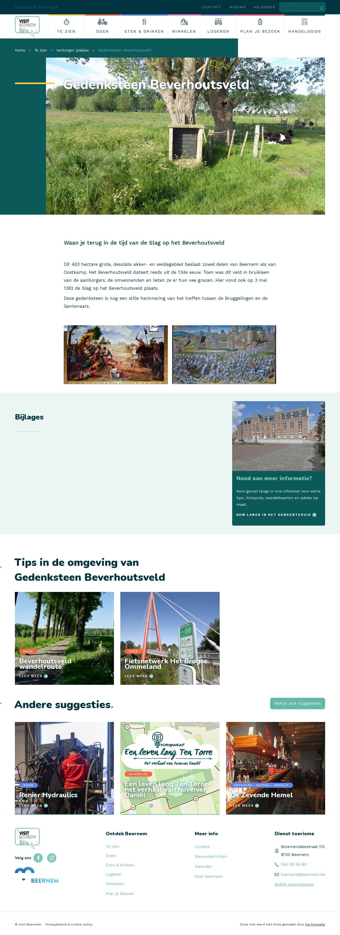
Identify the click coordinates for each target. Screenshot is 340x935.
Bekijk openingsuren (294, 884)
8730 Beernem (295, 854)
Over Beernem (209, 876)
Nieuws (238, 7)
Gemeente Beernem (36, 7)
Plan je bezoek (120, 893)
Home (20, 50)
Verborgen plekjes (72, 50)
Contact (212, 7)
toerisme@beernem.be (303, 874)
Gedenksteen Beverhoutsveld (124, 50)
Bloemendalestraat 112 (303, 846)
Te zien (41, 50)
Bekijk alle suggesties (297, 703)
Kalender (265, 7)
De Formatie (315, 924)
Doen (111, 855)
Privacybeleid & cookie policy (68, 924)
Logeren (113, 874)
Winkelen (115, 883)
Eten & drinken (120, 865)
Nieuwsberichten (211, 856)
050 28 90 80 (294, 864)
